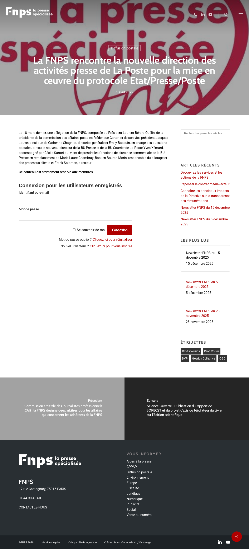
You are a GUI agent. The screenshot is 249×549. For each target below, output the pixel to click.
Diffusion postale (124, 48)
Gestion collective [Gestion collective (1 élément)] (203, 358)
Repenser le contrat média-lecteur (205, 184)
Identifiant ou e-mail (34, 192)
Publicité (133, 504)
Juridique (133, 494)
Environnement (138, 477)
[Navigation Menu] (241, 14)
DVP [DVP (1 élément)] (185, 358)
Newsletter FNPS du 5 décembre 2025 (204, 221)
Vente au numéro (139, 515)
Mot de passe (29, 209)
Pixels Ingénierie (87, 542)
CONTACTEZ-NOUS (33, 507)
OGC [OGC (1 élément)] (222, 358)
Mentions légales (51, 542)
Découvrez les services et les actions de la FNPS (201, 174)
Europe (132, 483)
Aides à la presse (139, 461)
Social (131, 510)
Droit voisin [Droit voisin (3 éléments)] (211, 351)
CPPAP (132, 467)
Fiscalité (133, 488)
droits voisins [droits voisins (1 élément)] (191, 351)
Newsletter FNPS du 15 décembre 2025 (205, 210)
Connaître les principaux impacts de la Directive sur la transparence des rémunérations (205, 196)
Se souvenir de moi (91, 230)
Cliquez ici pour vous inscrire (111, 246)
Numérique (135, 499)
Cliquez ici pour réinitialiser (112, 239)
